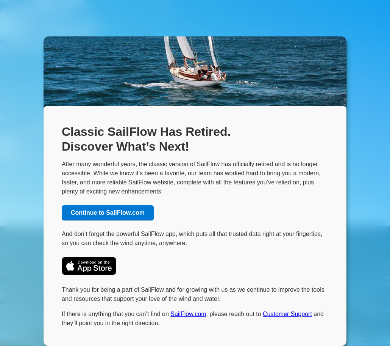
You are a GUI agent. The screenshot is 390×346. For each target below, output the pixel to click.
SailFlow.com (188, 314)
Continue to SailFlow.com (108, 212)
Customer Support (287, 314)
